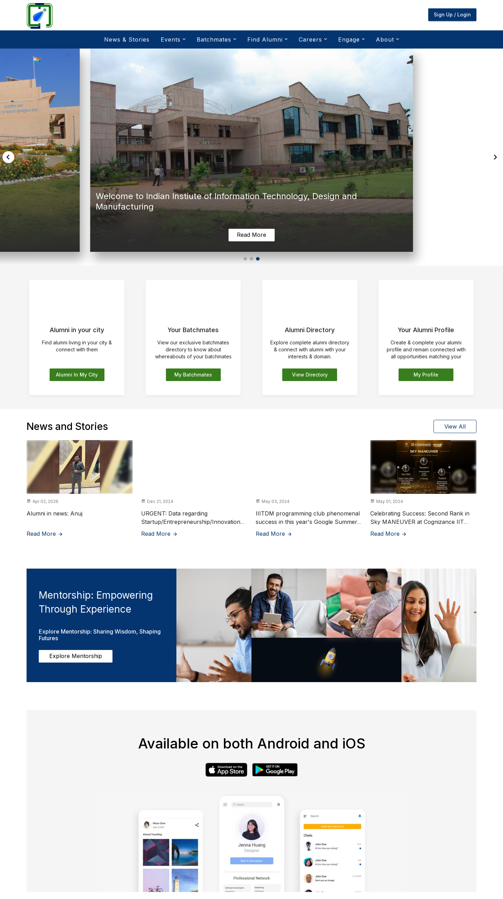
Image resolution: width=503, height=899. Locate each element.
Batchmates (216, 39)
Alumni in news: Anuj (54, 513)
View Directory (310, 375)
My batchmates (193, 375)
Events (172, 39)
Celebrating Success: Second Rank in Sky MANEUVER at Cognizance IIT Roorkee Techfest (419, 522)
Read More (45, 533)
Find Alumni (266, 39)
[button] (245, 259)
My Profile (426, 375)
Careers (312, 39)
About (387, 39)
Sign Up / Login (452, 14)
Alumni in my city (77, 375)
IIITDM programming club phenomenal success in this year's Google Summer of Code (308, 522)
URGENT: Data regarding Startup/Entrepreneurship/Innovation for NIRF (190, 522)
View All (455, 426)
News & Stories (127, 39)
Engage (350, 39)
